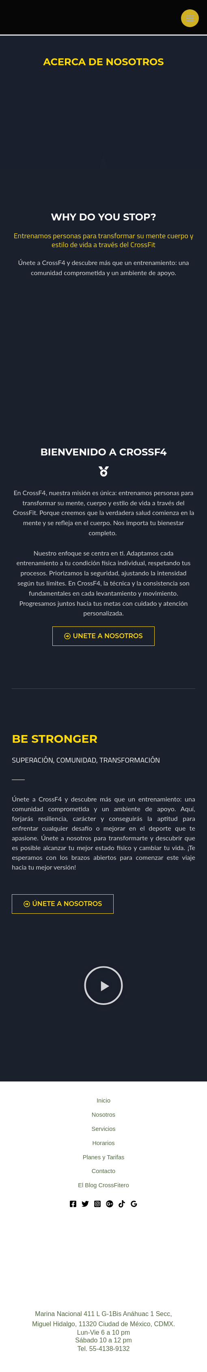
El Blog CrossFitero (103, 1185)
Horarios (103, 1143)
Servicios (103, 1129)
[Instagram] (97, 1203)
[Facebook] (73, 1203)
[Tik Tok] (121, 1203)
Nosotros (103, 1114)
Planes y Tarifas (104, 1157)
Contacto (103, 1171)
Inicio (103, 1100)
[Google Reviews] (134, 1203)
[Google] (109, 1203)
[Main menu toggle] (190, 18)
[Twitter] (85, 1203)
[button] (103, 987)
